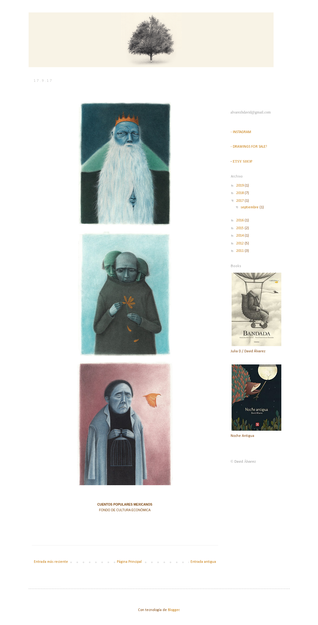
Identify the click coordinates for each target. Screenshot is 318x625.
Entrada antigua (203, 562)
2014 (240, 236)
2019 (240, 185)
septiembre (250, 207)
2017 (240, 201)
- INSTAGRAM (241, 132)
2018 (240, 193)
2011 (240, 251)
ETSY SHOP (242, 161)
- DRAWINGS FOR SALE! (249, 147)
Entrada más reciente (51, 562)
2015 (240, 228)
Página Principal (129, 562)
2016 (240, 220)
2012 (240, 243)
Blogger (173, 610)
